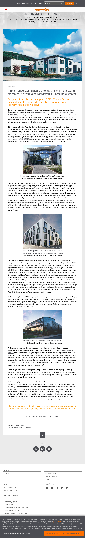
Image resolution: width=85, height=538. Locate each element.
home (29, 17)
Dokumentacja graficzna (11, 502)
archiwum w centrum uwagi (45, 17)
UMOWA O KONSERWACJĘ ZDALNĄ (15, 513)
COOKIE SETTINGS (10, 516)
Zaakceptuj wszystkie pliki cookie (72, 533)
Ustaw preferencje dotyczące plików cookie (17, 533)
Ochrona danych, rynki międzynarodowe (16, 507)
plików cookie (57, 522)
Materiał (47, 479)
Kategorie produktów (51, 476)
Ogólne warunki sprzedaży (12, 510)
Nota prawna (8, 499)
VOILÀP (6, 473)
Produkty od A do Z (50, 473)
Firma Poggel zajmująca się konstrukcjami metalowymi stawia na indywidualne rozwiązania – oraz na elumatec (42, 21)
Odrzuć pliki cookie (52, 533)
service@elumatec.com (11, 490)
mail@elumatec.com (10, 487)
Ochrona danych (9, 504)
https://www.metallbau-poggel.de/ (21, 428)
